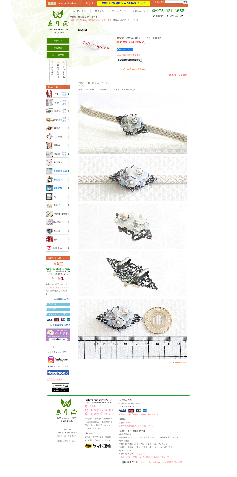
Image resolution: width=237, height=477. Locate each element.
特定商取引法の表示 (173, 462)
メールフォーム (55, 287)
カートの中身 (58, 55)
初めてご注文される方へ (152, 462)
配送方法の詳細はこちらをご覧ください (136, 426)
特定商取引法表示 (54, 379)
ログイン (58, 40)
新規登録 (58, 48)
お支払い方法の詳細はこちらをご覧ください (138, 414)
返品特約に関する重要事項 (128, 55)
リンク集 (51, 347)
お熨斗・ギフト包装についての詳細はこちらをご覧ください (145, 457)
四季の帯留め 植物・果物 (99, 20)
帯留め (83, 20)
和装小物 (74, 20)
